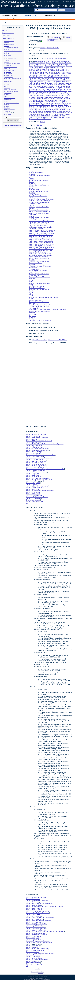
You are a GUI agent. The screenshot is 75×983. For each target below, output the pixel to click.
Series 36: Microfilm (32, 489)
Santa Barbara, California (37, 108)
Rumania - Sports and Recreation (39, 106)
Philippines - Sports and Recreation (40, 266)
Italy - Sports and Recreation (37, 80)
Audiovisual (6, 106)
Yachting (68, 117)
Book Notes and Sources (9, 98)
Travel (5, 96)
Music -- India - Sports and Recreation (40, 236)
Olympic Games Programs (10, 89)
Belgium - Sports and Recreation (52, 64)
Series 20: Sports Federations (35, 464)
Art (44, 63)
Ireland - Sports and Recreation (59, 78)
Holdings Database (61, 6)
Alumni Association (24, 22)
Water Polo (46, 117)
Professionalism (66, 103)
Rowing (60, 105)
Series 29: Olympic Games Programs (37, 478)
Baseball (31, 64)
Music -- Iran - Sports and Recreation (40, 88)
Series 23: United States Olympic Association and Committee (45, 469)
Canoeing (69, 66)
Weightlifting (54, 117)
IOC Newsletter (7, 53)
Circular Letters (7, 55)
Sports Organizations (8, 75)
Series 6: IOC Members (33, 442)
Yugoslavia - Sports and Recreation (40, 119)
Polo (37, 103)
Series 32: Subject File (33, 483)
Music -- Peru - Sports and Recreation (55, 91)
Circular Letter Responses (10, 58)
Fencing (31, 72)
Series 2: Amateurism (33, 436)
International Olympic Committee (39, 78)
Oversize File (7, 111)
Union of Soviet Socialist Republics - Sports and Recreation (49, 115)
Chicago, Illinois (34, 67)
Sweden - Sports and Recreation (39, 302)
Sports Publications (8, 77)
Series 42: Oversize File (33, 498)
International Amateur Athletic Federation (56, 77)
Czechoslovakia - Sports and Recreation (41, 69)
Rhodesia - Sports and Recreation (39, 105)
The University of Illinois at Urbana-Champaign (41, 979)
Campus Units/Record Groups (10, 15)
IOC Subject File (7, 65)
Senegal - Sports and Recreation (55, 108)
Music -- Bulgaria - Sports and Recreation (41, 233)
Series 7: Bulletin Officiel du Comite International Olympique (44, 444)
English (39, 125)
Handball (50, 75)
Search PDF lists (70, 9)
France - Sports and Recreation (38, 210)
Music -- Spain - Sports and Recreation (41, 249)
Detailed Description (8, 38)
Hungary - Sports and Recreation (39, 218)
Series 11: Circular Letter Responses (37, 450)
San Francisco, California (63, 106)
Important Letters (8, 99)
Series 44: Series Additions (34, 501)
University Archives (6, 22)
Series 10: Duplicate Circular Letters (37, 448)
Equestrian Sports (63, 70)
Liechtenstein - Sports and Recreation (59, 80)
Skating (37, 109)
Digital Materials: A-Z (50, 15)
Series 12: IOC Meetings (34, 452)
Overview (5, 30)
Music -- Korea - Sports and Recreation (48, 89)
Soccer (47, 109)
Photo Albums (7, 107)
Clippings (6, 86)
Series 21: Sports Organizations (36, 466)
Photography (40, 102)
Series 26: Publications (33, 473)
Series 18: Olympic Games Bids (36, 461)
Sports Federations (8, 73)
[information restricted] (33, 500)
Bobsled (65, 64)
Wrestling (62, 117)
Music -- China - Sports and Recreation (48, 84)
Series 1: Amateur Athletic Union (36, 434)
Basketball (38, 64)
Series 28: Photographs (33, 476)
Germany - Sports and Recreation (49, 73)
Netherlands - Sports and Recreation (48, 95)
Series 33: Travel (31, 484)
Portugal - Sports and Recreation (50, 103)
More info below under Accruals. (57, 58)
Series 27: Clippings (32, 475)
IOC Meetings (7, 60)
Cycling (61, 67)
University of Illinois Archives (22, 6)
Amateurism (6, 42)
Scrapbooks (6, 104)
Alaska (37, 61)
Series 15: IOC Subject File (34, 456)
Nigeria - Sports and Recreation (53, 97)
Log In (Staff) (37, 968)
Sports (41, 111)
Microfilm (6, 101)
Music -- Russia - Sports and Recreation (41, 247)
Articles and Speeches (9, 83)
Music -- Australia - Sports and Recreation (57, 81)
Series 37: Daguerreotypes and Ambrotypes (39, 490)
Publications (6, 84)
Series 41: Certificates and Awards (37, 497)
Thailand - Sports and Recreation (39, 306)
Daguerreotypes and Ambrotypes (11, 103)
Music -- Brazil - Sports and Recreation (41, 83)
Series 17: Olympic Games (34, 459)
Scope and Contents (8, 33)
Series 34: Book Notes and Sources (37, 486)
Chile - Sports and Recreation (48, 67)
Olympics (46, 98)
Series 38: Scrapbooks (33, 492)
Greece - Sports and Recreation (39, 213)
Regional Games (7, 72)
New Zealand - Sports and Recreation (40, 255)
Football (57, 72)
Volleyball (39, 117)
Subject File (6, 94)
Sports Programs (7, 93)
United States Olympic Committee (39, 311)
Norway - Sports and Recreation (39, 258)
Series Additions (7, 114)
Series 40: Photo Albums (34, 495)
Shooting (31, 109)
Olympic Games (7, 68)
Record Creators (30, 18)
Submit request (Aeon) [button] (55, 37)
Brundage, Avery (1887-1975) (49, 48)
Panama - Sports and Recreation (60, 98)
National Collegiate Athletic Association (48, 94)
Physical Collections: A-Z (30, 15)
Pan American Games (35, 100)
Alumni (32, 22)
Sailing (52, 106)
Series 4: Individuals (32, 439)
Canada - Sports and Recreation (55, 66)
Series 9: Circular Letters (34, 447)
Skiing (42, 109)
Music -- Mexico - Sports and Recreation (41, 244)
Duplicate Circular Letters (9, 57)
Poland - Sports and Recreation (38, 270)
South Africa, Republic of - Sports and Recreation (44, 297)
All (27, 503)
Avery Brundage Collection (42, 22)
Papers (42, 122)
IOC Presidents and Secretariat (11, 47)
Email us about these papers (12, 125)
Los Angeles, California (36, 81)
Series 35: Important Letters (35, 487)
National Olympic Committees (10, 67)
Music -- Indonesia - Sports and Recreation (56, 86)
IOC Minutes (6, 62)
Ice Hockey (39, 77)
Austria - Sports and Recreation (61, 63)
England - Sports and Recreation (46, 70)
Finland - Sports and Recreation (44, 72)
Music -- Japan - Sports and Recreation (41, 241)
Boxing (31, 66)
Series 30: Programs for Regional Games (39, 480)
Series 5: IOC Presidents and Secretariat (39, 441)
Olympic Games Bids (9, 70)
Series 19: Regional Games (34, 462)
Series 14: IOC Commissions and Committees (40, 455)
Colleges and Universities (9, 44)
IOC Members (7, 49)
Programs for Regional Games (11, 91)
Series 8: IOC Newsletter (34, 445)
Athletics (48, 63)
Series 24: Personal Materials (35, 470)
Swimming (39, 112)
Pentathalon (47, 100)
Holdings (14, 22)
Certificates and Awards (9, 109)
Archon (36, 978)
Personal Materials (8, 81)
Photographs (7, 88)
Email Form (40, 973)
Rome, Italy (54, 105)
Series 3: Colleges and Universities (37, 437)
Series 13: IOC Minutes (33, 453)
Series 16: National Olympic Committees (38, 458)
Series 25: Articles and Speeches (36, 472)
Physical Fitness (50, 102)
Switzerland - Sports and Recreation (55, 112)
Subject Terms (6, 35)
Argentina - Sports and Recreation (39, 175)
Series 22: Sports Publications (35, 467)
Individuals (6, 46)
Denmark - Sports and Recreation (39, 200)
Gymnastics (42, 75)
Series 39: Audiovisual (33, 494)
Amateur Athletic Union (9, 41)
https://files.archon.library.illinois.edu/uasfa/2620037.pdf (50, 340)
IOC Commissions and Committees (12, 63)
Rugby (66, 105)
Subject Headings (10, 18)
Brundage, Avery (39, 66)
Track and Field (49, 114)
